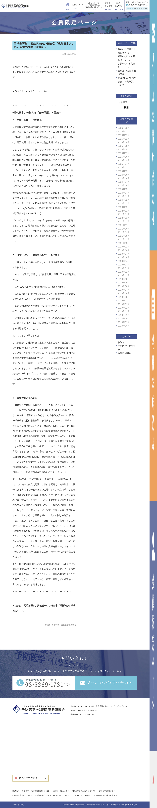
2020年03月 (124, 264)
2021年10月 (124, 229)
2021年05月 (124, 243)
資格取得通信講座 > (107, 791)
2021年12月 (124, 221)
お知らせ (122, 342)
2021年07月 (124, 239)
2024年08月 (124, 178)
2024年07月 (124, 182)
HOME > (16, 791)
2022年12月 (124, 211)
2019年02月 (124, 304)
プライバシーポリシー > (81, 795)
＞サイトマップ (18, 805)
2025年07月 (124, 153)
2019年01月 (124, 308)
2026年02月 (124, 128)
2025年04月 (124, 164)
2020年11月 (124, 246)
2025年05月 (124, 160)
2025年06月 (124, 157)
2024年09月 (124, 175)
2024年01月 (124, 203)
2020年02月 (124, 268)
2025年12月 (124, 135)
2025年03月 (124, 167)
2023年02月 (124, 207)
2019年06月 (124, 293)
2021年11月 (124, 225)
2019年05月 (124, 297)
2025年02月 (124, 171)
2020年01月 (124, 272)
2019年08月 (124, 286)
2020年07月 (124, 254)
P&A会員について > (61, 795)
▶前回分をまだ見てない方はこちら (30, 91)
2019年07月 (124, 290)
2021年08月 (124, 236)
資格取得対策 (124, 353)
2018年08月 (124, 326)
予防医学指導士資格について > (84, 791)
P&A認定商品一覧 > (43, 795)
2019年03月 (124, 300)
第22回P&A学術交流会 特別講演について (127, 81)
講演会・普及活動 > (61, 791)
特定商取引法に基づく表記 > (105, 795)
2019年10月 (124, 279)
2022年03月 (124, 214)
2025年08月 (124, 149)
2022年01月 (124, 218)
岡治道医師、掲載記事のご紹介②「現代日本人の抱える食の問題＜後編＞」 (44, 45)
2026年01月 (124, 131)
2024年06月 (124, 185)
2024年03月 (124, 196)
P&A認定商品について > (22, 795)
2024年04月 (124, 193)
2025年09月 (124, 146)
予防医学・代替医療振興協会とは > (36, 791)
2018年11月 (124, 315)
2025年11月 (124, 139)
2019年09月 (124, 282)
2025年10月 (124, 142)
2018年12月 (124, 311)
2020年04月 (124, 261)
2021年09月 (124, 232)
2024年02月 (124, 200)
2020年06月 (124, 257)
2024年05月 (124, 189)
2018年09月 (124, 322)
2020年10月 (124, 250)
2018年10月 (124, 318)
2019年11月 (124, 275)
